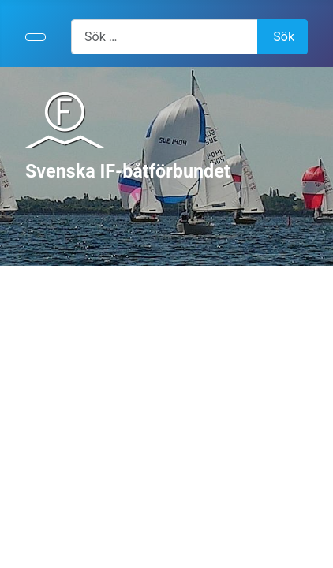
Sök (283, 36)
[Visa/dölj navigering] (35, 37)
